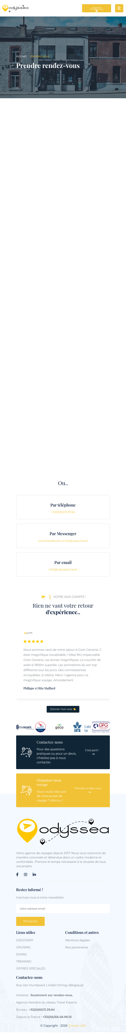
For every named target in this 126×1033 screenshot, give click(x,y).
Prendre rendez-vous (96, 10)
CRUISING (23, 948)
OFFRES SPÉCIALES (30, 969)
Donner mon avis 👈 (63, 710)
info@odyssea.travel (63, 570)
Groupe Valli (77, 1026)
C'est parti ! (92, 752)
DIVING (21, 955)
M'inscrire (30, 922)
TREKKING (23, 962)
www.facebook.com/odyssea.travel (63, 541)
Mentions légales (77, 941)
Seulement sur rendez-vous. (52, 995)
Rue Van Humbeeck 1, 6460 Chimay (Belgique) (50, 986)
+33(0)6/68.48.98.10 (57, 1017)
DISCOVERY (24, 941)
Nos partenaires (76, 948)
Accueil (21, 57)
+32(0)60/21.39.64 (63, 513)
